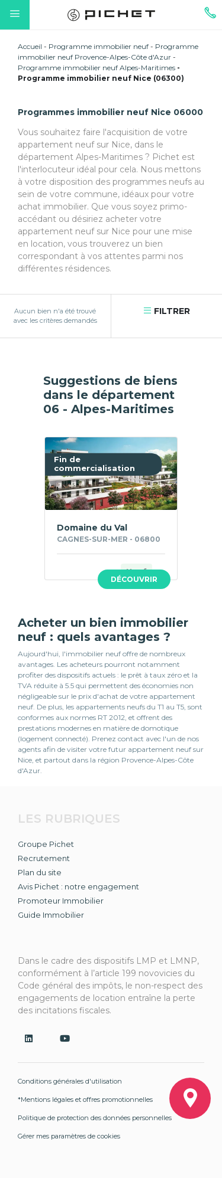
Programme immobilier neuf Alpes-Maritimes (96, 67)
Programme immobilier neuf (99, 46)
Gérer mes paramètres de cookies (69, 1136)
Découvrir (134, 579)
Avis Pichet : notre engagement (78, 886)
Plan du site (40, 872)
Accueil (30, 46)
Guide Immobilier (51, 915)
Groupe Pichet (46, 844)
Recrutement (44, 858)
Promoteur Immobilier (61, 900)
